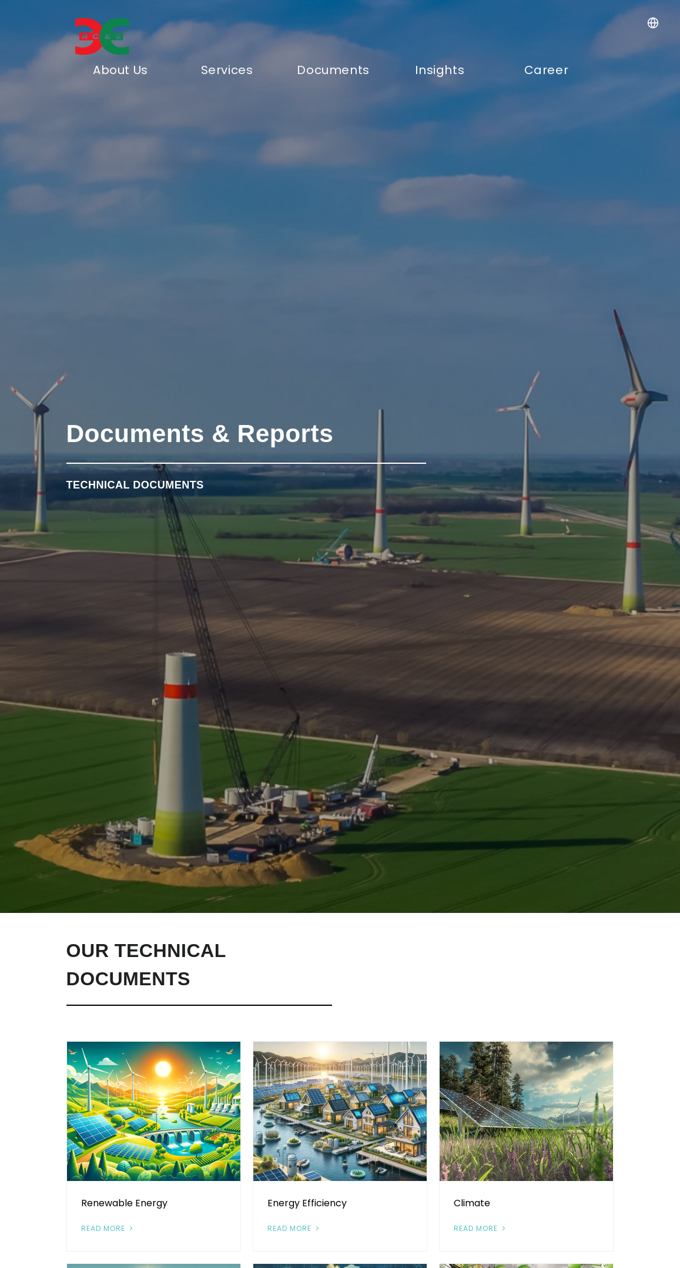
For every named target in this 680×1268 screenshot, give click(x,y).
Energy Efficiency (307, 1203)
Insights (439, 70)
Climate (472, 1203)
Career (546, 70)
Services (227, 70)
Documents (333, 70)
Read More (108, 1228)
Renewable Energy (124, 1203)
